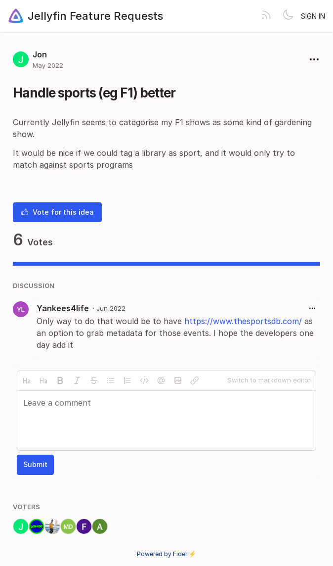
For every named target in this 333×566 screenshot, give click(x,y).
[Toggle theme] (288, 15)
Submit (35, 464)
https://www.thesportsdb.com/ (243, 321)
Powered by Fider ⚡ (166, 554)
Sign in (313, 16)
